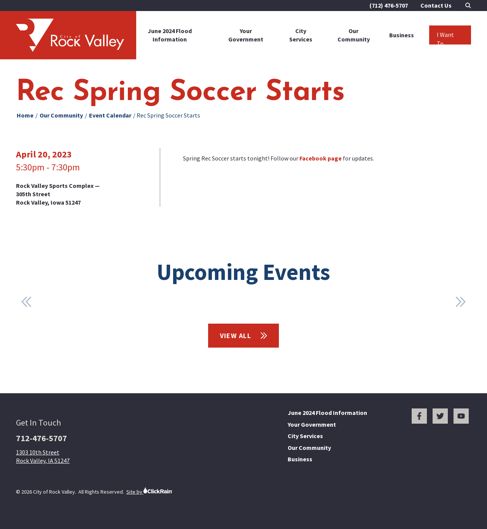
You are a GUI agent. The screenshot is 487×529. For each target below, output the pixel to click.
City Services (300, 35)
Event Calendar (110, 115)
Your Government (245, 35)
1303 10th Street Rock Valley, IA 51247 (43, 456)
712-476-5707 (41, 438)
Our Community (353, 35)
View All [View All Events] (243, 335)
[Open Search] (468, 5)
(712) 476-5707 (388, 5)
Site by (149, 490)
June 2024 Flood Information (170, 35)
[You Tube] (461, 416)
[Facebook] (419, 416)
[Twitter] (440, 416)
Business (401, 35)
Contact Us (436, 5)
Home (25, 115)
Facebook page (320, 158)
